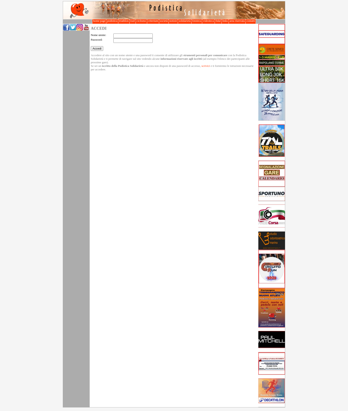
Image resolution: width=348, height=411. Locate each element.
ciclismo (141, 20)
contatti (251, 20)
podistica (112, 20)
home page (99, 20)
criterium (153, 20)
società (163, 20)
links (225, 20)
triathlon (123, 20)
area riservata (237, 20)
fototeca (197, 20)
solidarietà (184, 20)
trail (133, 20)
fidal (218, 20)
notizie (173, 20)
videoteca (208, 20)
